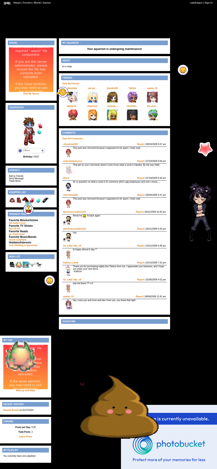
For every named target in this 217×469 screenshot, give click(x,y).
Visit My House (31, 93)
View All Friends (70, 83)
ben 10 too (14, 228)
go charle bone (17, 234)
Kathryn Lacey (70, 262)
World (37, 2)
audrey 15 (152, 88)
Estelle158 (112, 88)
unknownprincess (72, 161)
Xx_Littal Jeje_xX (72, 246)
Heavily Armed (11, 410)
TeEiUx (132, 88)
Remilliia (72, 88)
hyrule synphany (17, 240)
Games (47, 2)
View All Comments (72, 138)
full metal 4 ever (17, 223)
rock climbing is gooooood (23, 245)
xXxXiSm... (132, 106)
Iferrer (66, 178)
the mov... (152, 106)
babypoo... (72, 106)
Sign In (209, 2)
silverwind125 (70, 144)
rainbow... (112, 106)
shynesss (92, 106)
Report (140, 144)
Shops (17, 2)
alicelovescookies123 (74, 212)
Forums (27, 2)
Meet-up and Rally (25, 390)
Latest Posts (25, 436)
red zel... (92, 88)
